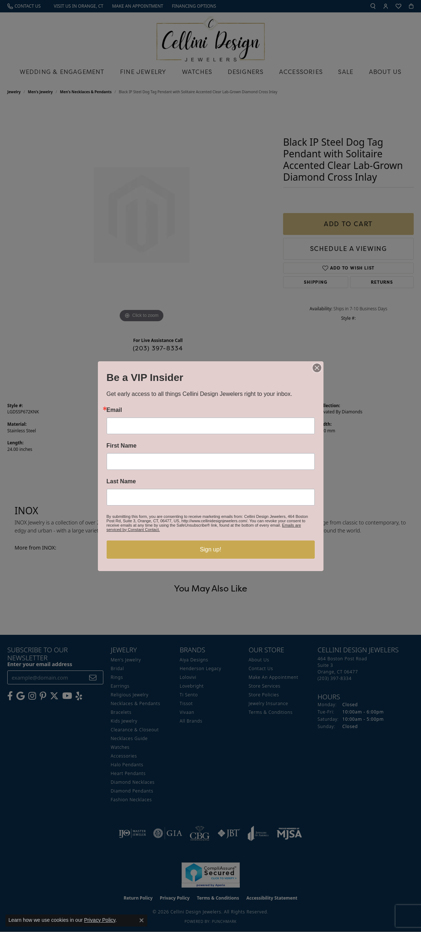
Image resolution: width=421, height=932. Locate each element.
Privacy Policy (175, 898)
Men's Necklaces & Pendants (86, 91)
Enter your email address (39, 664)
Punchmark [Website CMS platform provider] (224, 921)
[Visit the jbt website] (229, 833)
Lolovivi (188, 677)
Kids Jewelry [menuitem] (124, 721)
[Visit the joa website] (258, 833)
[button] (373, 6)
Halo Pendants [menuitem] (127, 765)
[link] (24, 6)
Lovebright (192, 686)
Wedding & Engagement (62, 72)
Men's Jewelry (40, 91)
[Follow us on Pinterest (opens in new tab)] (43, 696)
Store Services (264, 686)
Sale (345, 72)
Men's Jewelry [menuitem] (126, 660)
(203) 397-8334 (158, 348)
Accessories (301, 72)
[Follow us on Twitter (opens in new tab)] (54, 696)
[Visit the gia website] (167, 833)
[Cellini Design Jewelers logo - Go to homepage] (210, 37)
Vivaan (187, 712)
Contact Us (261, 668)
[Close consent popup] (141, 920)
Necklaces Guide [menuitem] (129, 738)
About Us (385, 72)
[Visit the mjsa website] (289, 833)
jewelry (14, 91)
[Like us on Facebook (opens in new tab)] (10, 696)
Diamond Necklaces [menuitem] (133, 782)
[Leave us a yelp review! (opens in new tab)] (79, 696)
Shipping (315, 282)
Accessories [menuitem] (124, 756)
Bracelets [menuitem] (121, 712)
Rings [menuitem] (117, 677)
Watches (197, 72)
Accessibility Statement (271, 898)
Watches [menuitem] (120, 747)
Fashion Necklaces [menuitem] (131, 800)
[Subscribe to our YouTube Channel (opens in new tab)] (67, 696)
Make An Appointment (273, 677)
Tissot (186, 703)
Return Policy (138, 898)
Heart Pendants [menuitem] (128, 773)
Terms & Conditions (271, 712)
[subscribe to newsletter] (93, 677)
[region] (141, 215)
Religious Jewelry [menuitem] (129, 695)
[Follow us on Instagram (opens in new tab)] (32, 696)
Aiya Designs (194, 660)
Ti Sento (189, 695)
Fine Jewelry (143, 72)
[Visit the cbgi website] (200, 833)
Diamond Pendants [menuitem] (132, 791)
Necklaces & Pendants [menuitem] (135, 703)
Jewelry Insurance (268, 703)
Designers (246, 72)
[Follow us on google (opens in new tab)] (20, 696)
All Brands (191, 721)
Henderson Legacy (201, 668)
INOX (219, 411)
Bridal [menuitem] (117, 668)
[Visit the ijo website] (132, 833)
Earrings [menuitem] (120, 686)
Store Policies (264, 695)
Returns (382, 282)
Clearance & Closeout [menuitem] (135, 730)
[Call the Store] (335, 678)
